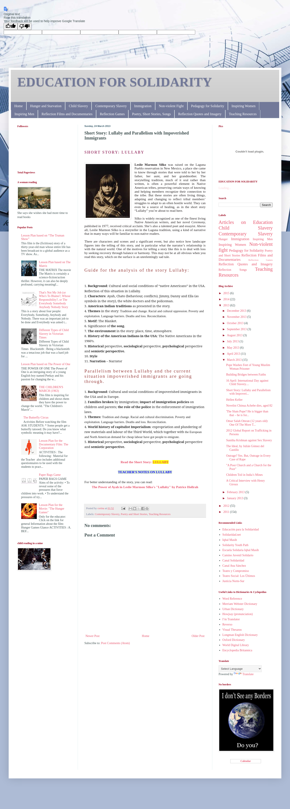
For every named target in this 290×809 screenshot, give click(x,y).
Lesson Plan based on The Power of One (45, 364)
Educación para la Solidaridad (240, 529)
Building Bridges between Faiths (246, 374)
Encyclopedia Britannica (237, 650)
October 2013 (235, 323)
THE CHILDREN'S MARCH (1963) (51, 389)
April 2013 (234, 353)
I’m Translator (231, 619)
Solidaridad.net (231, 534)
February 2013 (236, 492)
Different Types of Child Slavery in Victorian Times (54, 333)
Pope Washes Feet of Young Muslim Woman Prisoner (248, 366)
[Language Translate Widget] (240, 668)
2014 (226, 299)
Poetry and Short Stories (134, 514)
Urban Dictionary (233, 609)
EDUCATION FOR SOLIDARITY (114, 82)
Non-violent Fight (171, 106)
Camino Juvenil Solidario (237, 555)
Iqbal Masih (229, 540)
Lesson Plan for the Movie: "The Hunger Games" (51, 508)
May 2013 (233, 347)
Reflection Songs (233, 269)
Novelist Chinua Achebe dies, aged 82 (249, 405)
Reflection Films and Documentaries (67, 114)
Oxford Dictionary (233, 640)
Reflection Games (112, 114)
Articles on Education (246, 222)
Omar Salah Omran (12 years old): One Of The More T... (247, 422)
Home (18, 106)
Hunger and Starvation (45, 106)
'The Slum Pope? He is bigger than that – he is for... (247, 413)
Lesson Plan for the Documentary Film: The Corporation (53, 444)
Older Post (198, 636)
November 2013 (237, 316)
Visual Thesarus (232, 629)
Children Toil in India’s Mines (244, 474)
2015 (226, 293)
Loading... (225, 188)
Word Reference (232, 598)
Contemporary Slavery (111, 106)
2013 (226, 305)
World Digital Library (235, 645)
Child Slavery (78, 106)
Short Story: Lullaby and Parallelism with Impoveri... (248, 392)
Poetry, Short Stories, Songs (151, 114)
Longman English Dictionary (240, 635)
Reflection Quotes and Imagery (199, 114)
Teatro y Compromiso (235, 571)
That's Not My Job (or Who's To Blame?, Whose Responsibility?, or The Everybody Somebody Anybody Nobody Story (54, 300)
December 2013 (237, 310)
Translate (244, 674)
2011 (226, 512)
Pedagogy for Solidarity (207, 106)
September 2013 (237, 329)
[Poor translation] (24, 26)
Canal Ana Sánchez (234, 565)
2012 (226, 505)
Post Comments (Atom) (115, 643)
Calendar (245, 761)
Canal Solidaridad (233, 560)
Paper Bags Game (50, 474)
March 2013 (234, 359)
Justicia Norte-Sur (233, 581)
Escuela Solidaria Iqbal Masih (240, 550)
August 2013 (235, 335)
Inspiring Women (244, 106)
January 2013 (235, 498)
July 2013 (233, 341)
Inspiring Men (24, 114)
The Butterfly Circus (35, 417)
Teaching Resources (243, 114)
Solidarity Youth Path (235, 545)
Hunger (223, 239)
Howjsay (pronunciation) (237, 614)
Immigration (142, 106)
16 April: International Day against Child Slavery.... (247, 382)
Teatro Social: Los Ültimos (238, 576)
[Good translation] (11, 26)
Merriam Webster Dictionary (239, 604)
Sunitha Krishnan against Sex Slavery (249, 440)
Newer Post (92, 636)
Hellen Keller (234, 399)
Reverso (227, 624)
